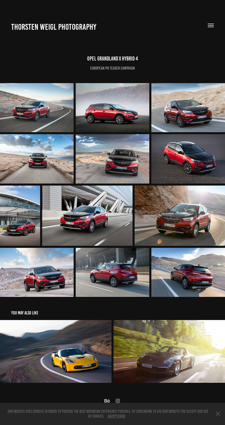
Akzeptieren (116, 416)
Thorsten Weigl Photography (53, 27)
